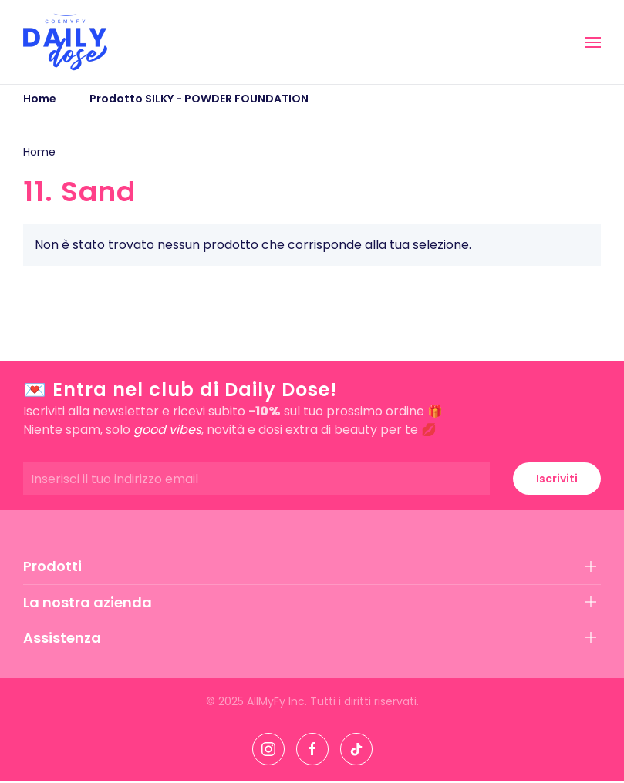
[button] (593, 42)
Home (39, 152)
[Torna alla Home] (65, 42)
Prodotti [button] (52, 566)
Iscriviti (557, 478)
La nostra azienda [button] (87, 602)
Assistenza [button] (62, 637)
